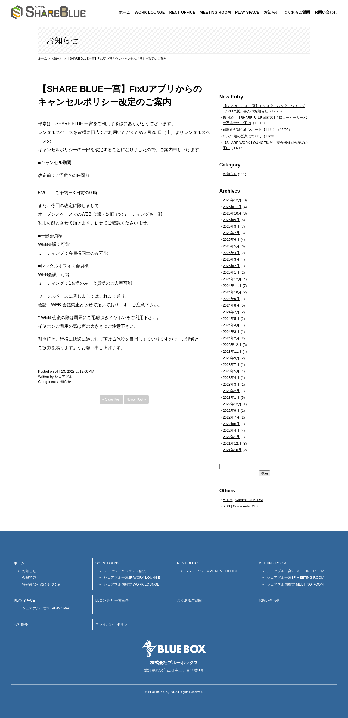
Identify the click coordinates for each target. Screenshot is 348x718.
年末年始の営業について (242, 136)
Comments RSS (245, 506)
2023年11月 (232, 351)
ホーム (124, 12)
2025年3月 (231, 259)
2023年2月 (231, 391)
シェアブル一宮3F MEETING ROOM (295, 577)
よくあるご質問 (296, 12)
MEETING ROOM (215, 12)
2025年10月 (232, 213)
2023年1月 (231, 397)
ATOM (228, 500)
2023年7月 (231, 365)
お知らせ (271, 12)
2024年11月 (232, 286)
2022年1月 (231, 437)
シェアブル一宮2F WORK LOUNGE (132, 577)
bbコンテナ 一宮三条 (112, 600)
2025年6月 (231, 239)
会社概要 (21, 624)
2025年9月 (231, 220)
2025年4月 (231, 253)
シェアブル (63, 377)
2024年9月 (231, 299)
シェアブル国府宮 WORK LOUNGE (131, 584)
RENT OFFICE (182, 12)
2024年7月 (231, 312)
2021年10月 (232, 450)
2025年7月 (231, 233)
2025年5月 (231, 246)
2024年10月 (232, 292)
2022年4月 (231, 430)
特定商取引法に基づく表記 (43, 584)
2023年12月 (232, 345)
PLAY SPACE (247, 12)
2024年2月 (231, 338)
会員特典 (29, 577)
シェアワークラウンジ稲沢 (125, 571)
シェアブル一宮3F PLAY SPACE (47, 608)
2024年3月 (231, 332)
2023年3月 (231, 384)
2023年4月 (231, 378)
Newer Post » (136, 399)
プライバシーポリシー (113, 624)
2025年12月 (232, 200)
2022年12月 (232, 404)
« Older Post (111, 399)
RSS (226, 506)
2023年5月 (231, 371)
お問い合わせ (325, 12)
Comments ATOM (249, 500)
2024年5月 (231, 319)
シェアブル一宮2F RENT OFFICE (211, 571)
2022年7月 (231, 417)
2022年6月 (231, 424)
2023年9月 (231, 358)
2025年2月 (231, 266)
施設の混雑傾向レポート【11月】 (249, 130)
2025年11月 (232, 207)
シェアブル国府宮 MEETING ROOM (295, 584)
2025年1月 (231, 272)
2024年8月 (231, 305)
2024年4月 (231, 325)
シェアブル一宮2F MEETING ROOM (295, 571)
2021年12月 (232, 443)
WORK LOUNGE (150, 12)
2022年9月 (231, 410)
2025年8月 (231, 226)
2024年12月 (232, 279)
